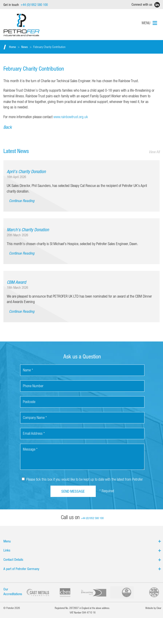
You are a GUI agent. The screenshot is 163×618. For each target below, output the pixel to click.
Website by (153, 607)
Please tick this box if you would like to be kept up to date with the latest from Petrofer (82, 479)
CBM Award (16, 282)
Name (28, 370)
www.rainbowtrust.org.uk (70, 117)
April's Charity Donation (26, 171)
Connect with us (144, 5)
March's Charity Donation (28, 229)
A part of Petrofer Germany (82, 569)
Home (12, 47)
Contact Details (82, 559)
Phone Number (33, 386)
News (24, 47)
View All (154, 152)
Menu (82, 541)
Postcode (29, 401)
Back (7, 127)
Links (82, 550)
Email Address (34, 433)
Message (30, 449)
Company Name (35, 417)
